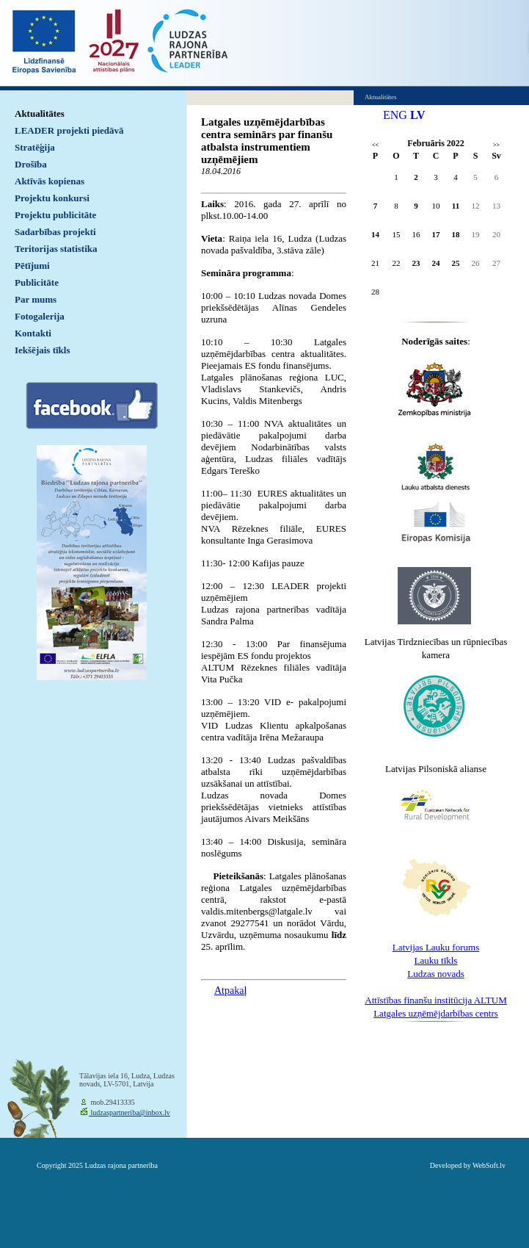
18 (456, 234)
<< (375, 145)
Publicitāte (37, 282)
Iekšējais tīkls (42, 350)
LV (418, 115)
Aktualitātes (40, 113)
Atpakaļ (230, 990)
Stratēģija (35, 147)
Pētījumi (32, 265)
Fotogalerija (40, 316)
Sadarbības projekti (55, 231)
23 (416, 263)
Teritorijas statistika (56, 248)
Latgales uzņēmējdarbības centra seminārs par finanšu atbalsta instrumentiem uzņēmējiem (266, 140)
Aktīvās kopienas (49, 181)
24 (436, 263)
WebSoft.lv (489, 1165)
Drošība (31, 164)
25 (456, 263)
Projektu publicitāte (55, 214)
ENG (395, 115)
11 (455, 205)
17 (436, 234)
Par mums (35, 299)
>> (496, 145)
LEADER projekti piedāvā (69, 130)
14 (375, 234)
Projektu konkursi (52, 197)
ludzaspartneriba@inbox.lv (129, 1112)
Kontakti (33, 333)
